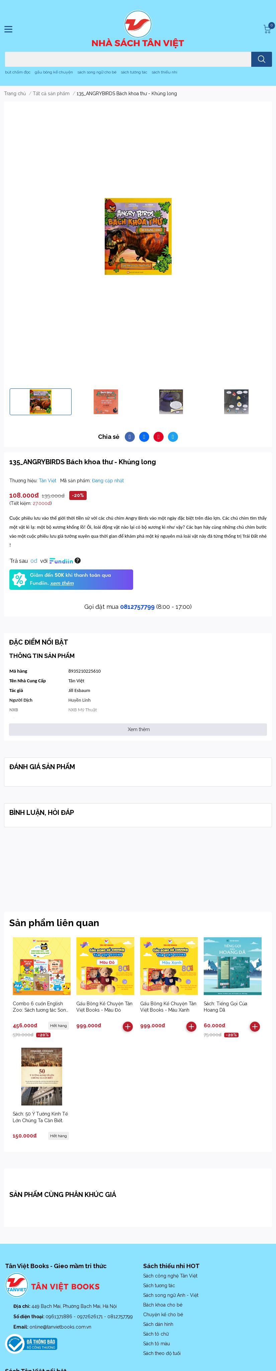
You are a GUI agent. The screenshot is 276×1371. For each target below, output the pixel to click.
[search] (261, 59)
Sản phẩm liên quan (54, 922)
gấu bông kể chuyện (54, 72)
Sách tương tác (159, 1285)
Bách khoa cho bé (162, 1305)
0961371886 (59, 1316)
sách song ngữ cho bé (96, 72)
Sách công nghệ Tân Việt (170, 1275)
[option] (41, 401)
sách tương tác (134, 72)
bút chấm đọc (17, 72)
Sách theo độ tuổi (162, 1353)
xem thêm (62, 583)
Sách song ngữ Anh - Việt (170, 1295)
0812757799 (137, 606)
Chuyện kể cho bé (163, 1314)
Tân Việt (48, 480)
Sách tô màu (156, 1343)
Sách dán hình (158, 1324)
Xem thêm (139, 729)
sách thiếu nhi (164, 72)
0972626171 (90, 1316)
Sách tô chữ (156, 1334)
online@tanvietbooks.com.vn (60, 1327)
